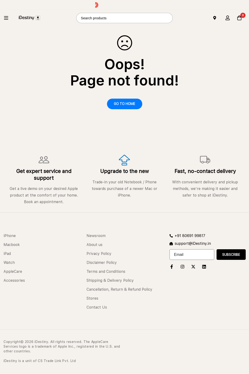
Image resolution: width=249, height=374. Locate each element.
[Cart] (239, 17)
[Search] (167, 18)
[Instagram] (182, 267)
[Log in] (227, 17)
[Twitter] (193, 267)
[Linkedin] (204, 267)
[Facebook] (172, 267)
